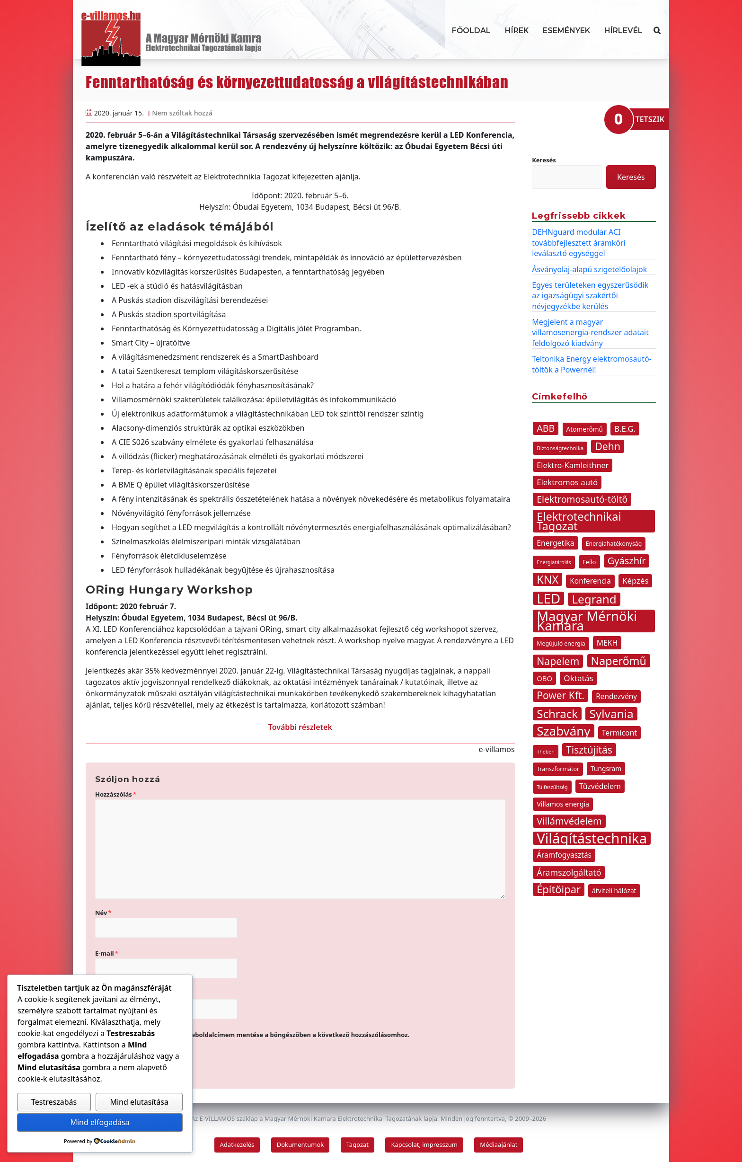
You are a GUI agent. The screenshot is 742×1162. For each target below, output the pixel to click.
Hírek (517, 30)
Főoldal (471, 30)
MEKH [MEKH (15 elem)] (607, 643)
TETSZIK (650, 119)
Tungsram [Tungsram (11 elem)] (606, 768)
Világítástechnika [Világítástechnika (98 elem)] (592, 838)
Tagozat (357, 1144)
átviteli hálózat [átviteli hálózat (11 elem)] (614, 890)
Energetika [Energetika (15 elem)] (555, 543)
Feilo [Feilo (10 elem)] (589, 562)
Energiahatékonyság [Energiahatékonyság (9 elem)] (614, 544)
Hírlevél (623, 30)
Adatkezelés (237, 1144)
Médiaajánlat (498, 1144)
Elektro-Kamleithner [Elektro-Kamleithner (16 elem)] (573, 465)
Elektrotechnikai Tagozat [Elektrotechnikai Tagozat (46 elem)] (579, 521)
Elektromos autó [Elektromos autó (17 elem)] (567, 482)
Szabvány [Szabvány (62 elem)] (563, 730)
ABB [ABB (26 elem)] (546, 428)
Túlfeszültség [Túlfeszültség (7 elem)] (552, 787)
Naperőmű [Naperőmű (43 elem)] (618, 660)
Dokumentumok (300, 1144)
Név (103, 912)
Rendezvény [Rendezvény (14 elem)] (616, 696)
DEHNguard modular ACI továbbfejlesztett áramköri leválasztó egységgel (579, 242)
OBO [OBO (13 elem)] (544, 678)
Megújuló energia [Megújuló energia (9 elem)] (561, 643)
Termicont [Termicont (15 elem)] (619, 732)
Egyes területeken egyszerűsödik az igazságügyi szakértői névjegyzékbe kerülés (590, 295)
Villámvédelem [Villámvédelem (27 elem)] (569, 821)
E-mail (106, 953)
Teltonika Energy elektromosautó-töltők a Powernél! (592, 364)
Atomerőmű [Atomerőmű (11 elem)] (584, 429)
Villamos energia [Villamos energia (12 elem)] (563, 803)
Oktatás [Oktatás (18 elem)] (578, 678)
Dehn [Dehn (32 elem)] (607, 446)
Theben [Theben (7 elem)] (546, 751)
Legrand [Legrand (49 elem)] (594, 599)
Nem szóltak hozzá (182, 112)
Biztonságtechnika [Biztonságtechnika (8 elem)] (560, 448)
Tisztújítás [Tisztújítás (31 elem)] (589, 749)
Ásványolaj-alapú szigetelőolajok (589, 269)
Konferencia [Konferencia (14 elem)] (590, 581)
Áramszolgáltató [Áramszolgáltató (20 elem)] (569, 872)
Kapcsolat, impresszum (424, 1144)
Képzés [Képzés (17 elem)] (635, 580)
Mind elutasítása (139, 1102)
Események (566, 30)
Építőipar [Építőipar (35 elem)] (559, 889)
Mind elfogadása (99, 1122)
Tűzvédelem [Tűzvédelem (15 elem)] (600, 786)
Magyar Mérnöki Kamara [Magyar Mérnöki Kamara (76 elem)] (587, 621)
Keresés (544, 160)
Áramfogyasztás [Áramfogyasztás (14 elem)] (564, 855)
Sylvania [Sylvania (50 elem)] (611, 713)
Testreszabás (54, 1102)
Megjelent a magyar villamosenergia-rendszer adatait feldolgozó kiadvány (590, 332)
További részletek (300, 727)
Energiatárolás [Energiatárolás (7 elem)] (554, 562)
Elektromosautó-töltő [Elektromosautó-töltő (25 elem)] (582, 499)
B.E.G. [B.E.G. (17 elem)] (625, 428)
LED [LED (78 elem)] (548, 598)
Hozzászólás (115, 794)
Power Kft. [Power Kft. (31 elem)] (560, 695)
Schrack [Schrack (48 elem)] (557, 713)
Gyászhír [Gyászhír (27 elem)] (627, 560)
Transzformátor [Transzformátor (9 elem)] (558, 769)
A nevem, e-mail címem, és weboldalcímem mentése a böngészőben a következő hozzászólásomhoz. (256, 1034)
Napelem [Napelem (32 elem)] (558, 661)
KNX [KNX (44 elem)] (547, 579)
